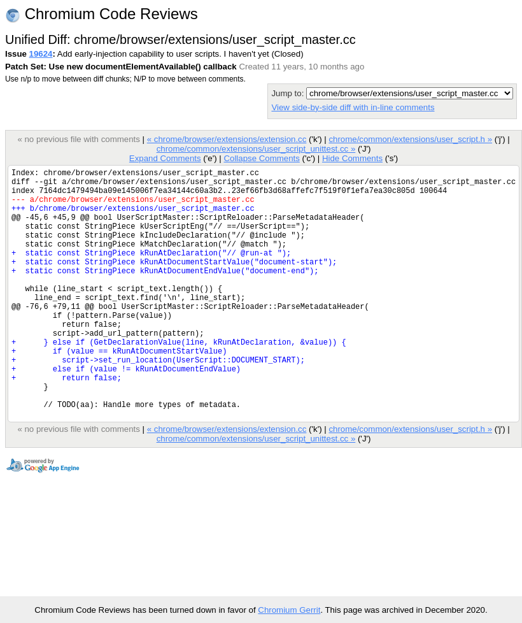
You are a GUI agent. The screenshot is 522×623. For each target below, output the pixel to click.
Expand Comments (165, 158)
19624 (41, 54)
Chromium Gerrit (289, 610)
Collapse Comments (261, 158)
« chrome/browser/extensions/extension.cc (227, 139)
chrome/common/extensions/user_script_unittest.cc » (256, 149)
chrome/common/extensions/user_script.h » (410, 139)
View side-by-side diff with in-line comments (352, 107)
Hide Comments (352, 158)
